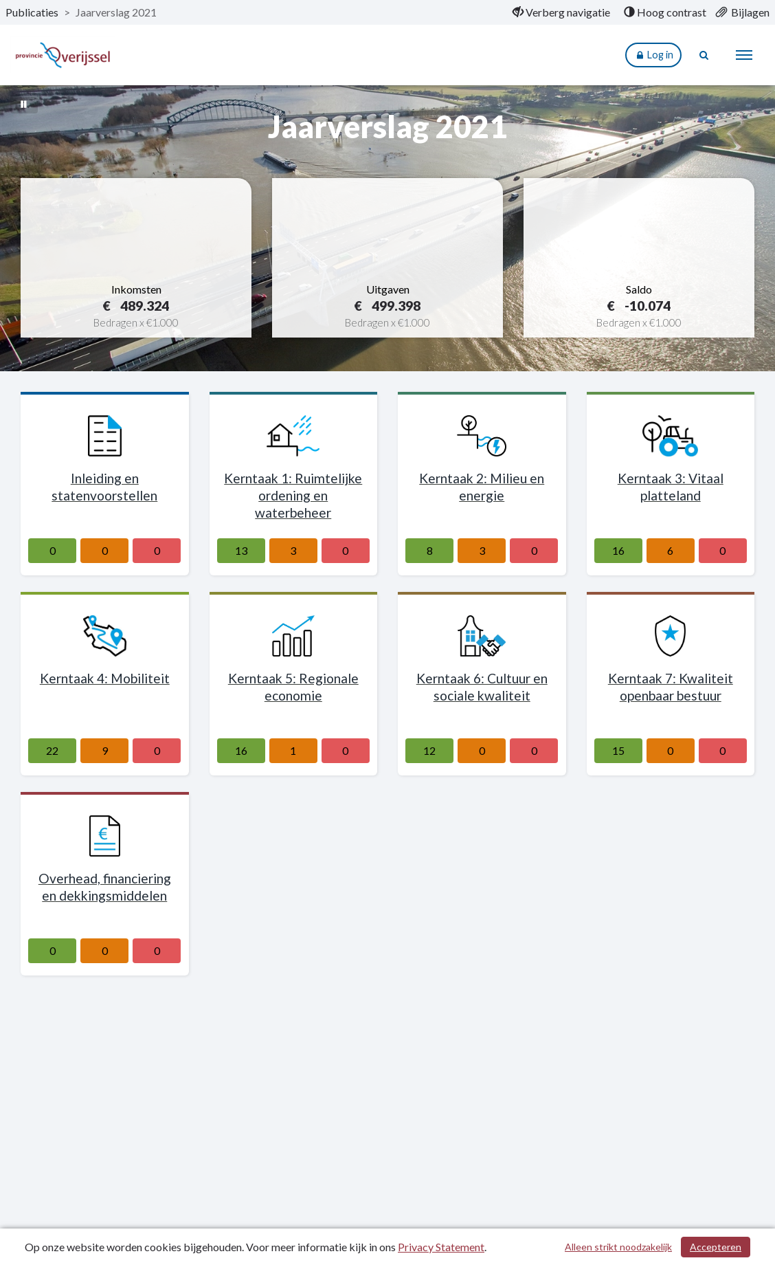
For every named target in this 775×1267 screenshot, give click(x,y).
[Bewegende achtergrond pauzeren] (24, 103)
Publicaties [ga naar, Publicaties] (31, 12)
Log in (653, 55)
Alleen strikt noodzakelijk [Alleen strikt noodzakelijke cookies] (618, 1247)
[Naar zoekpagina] (704, 55)
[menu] (744, 55)
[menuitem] (561, 12)
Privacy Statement (441, 1246)
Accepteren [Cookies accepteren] (715, 1247)
